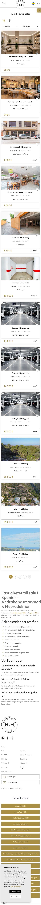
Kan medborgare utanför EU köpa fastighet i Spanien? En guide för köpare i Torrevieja (21, 854)
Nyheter (4, 759)
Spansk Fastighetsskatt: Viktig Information (20, 860)
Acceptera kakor (15, 891)
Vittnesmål (5, 763)
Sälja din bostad (26, 755)
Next (38, 87)
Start (3, 751)
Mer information (16, 887)
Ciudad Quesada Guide (21, 818)
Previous (3, 87)
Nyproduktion (27, 627)
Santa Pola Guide (20, 812)
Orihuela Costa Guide (20, 842)
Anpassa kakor (15, 897)
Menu (4, 3)
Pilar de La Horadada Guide (20, 836)
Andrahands (16, 627)
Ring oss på (9, 777)
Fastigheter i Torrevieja (20, 848)
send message (10, 782)
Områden (23, 759)
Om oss (23, 751)
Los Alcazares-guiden (20, 824)
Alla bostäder (14, 640)
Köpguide (23, 763)
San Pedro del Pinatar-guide (20, 830)
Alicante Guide (20, 806)
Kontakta (5, 767)
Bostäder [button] (4, 755)
